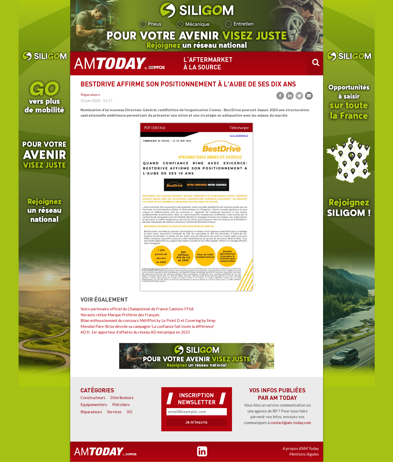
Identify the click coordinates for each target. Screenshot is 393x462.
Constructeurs (93, 397)
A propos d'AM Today (301, 448)
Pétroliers (121, 404)
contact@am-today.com (290, 422)
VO (129, 411)
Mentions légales (304, 454)
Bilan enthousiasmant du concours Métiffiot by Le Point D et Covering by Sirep (148, 320)
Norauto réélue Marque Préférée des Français (120, 314)
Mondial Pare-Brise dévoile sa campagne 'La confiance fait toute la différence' (147, 326)
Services (114, 411)
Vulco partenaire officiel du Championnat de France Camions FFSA (137, 308)
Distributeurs (122, 397)
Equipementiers (94, 404)
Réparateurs (90, 95)
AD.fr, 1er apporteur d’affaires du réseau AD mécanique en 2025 (135, 332)
